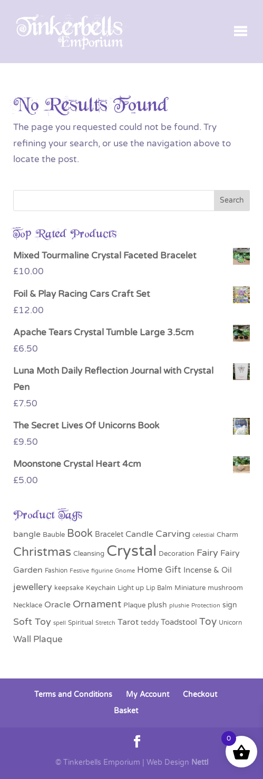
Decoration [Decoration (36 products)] (176, 554)
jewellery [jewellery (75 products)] (32, 587)
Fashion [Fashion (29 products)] (56, 570)
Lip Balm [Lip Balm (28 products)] (159, 588)
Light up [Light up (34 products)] (131, 588)
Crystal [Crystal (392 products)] (131, 551)
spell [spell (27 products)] (59, 622)
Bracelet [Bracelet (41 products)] (109, 534)
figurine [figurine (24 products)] (102, 570)
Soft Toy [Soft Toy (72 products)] (32, 621)
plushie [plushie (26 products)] (179, 605)
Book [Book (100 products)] (80, 533)
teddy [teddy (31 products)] (150, 623)
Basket (126, 710)
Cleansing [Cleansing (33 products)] (88, 554)
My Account (147, 694)
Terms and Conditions (73, 694)
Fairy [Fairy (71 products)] (207, 552)
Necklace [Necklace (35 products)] (27, 605)
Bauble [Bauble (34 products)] (54, 535)
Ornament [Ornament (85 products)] (97, 604)
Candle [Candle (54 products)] (139, 534)
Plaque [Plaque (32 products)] (134, 605)
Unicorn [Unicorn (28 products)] (230, 622)
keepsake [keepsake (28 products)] (69, 588)
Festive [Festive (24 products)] (79, 570)
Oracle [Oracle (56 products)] (57, 605)
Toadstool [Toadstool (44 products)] (179, 622)
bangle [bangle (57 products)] (27, 534)
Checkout (200, 694)
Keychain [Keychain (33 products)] (100, 588)
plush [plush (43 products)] (157, 605)
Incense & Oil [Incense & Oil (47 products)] (207, 570)
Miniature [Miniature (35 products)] (190, 588)
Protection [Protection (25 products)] (205, 605)
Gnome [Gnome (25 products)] (125, 570)
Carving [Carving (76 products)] (172, 534)
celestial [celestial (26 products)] (203, 535)
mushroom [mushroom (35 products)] (225, 588)
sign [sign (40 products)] (229, 605)
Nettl (199, 762)
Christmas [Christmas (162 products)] (42, 552)
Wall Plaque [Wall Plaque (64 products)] (38, 639)
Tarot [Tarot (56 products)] (128, 622)
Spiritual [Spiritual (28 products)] (80, 622)
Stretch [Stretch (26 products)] (105, 623)
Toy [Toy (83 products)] (208, 621)
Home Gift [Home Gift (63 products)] (159, 569)
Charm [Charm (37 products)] (227, 535)
